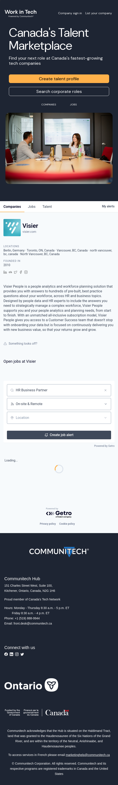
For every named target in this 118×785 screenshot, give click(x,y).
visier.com (29, 231)
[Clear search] (105, 390)
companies (12, 207)
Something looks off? (20, 343)
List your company (98, 13)
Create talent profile (59, 79)
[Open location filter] (105, 418)
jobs (31, 207)
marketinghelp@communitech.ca (88, 755)
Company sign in (70, 13)
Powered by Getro (104, 445)
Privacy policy (48, 523)
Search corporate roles (59, 91)
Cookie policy (67, 523)
